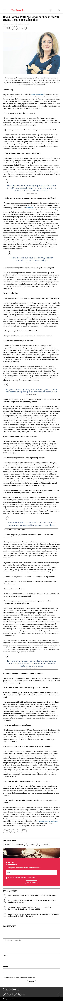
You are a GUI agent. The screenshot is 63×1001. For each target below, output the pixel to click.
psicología (44, 844)
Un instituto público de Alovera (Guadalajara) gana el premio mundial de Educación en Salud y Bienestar (33, 915)
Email (5, 955)
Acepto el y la (21, 877)
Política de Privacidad (21, 977)
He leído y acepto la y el (20, 977)
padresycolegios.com (8, 24)
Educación (19, 844)
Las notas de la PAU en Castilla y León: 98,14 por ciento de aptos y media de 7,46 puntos (31, 901)
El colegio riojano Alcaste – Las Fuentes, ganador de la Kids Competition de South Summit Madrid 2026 (29, 908)
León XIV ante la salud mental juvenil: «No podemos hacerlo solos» (32, 895)
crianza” (8, 844)
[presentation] (15, 935)
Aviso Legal (32, 977)
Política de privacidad (28, 877)
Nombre (6, 967)
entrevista (32, 844)
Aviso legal (17, 877)
